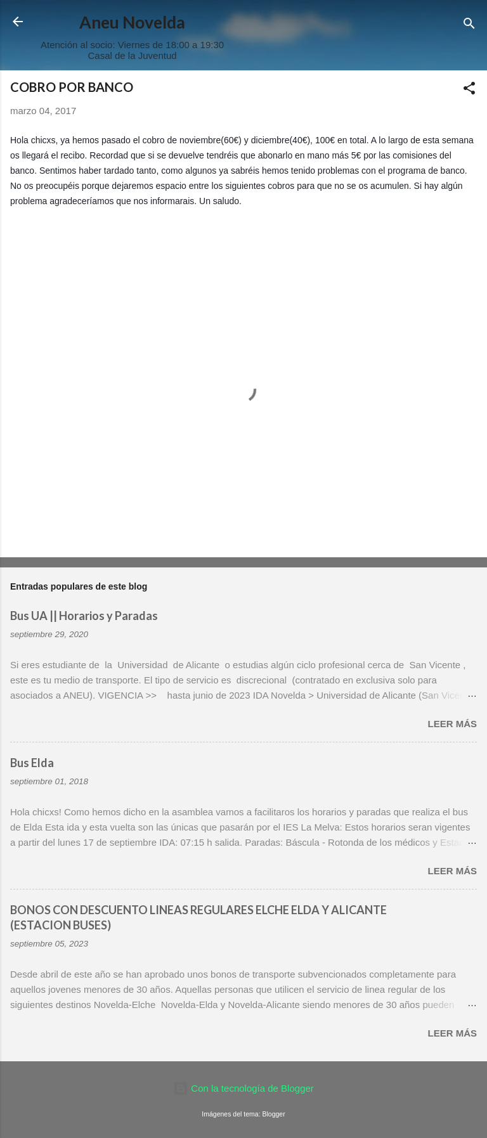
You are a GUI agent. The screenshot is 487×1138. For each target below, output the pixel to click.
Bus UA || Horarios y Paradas (84, 616)
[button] (469, 90)
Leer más (452, 723)
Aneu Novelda (132, 22)
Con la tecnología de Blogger (243, 1088)
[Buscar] (469, 25)
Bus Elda (32, 763)
